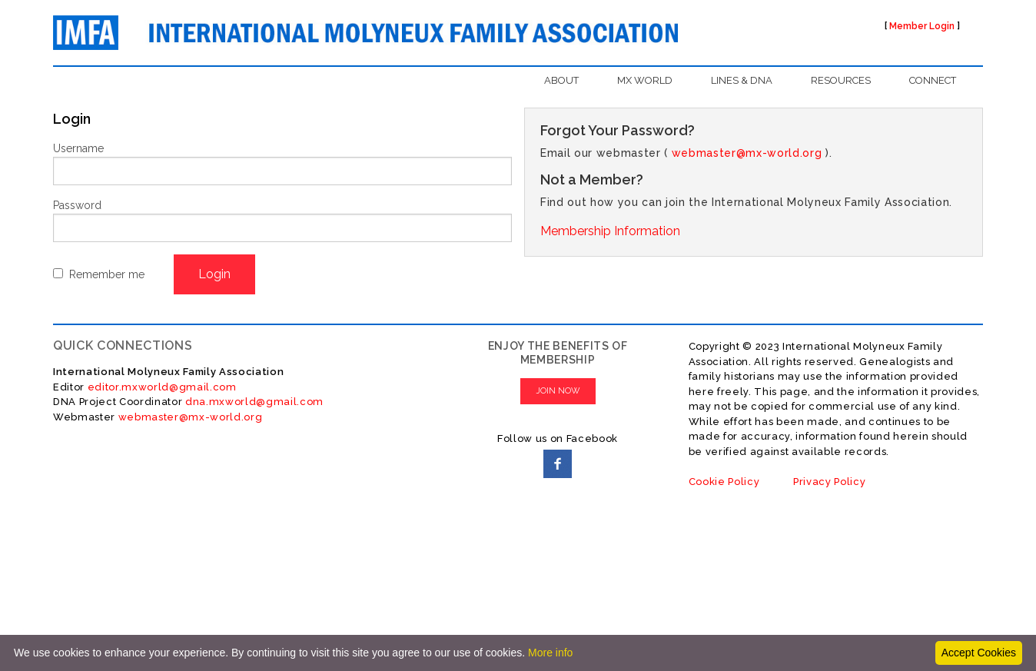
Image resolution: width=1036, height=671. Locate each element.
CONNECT (932, 80)
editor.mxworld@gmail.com (161, 387)
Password (77, 205)
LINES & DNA (741, 80)
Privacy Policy (829, 481)
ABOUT (561, 80)
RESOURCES (841, 80)
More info (550, 652)
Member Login (922, 26)
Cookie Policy (724, 481)
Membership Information (610, 231)
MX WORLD (644, 80)
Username (78, 148)
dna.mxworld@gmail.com (254, 401)
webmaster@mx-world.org (747, 153)
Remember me (106, 274)
